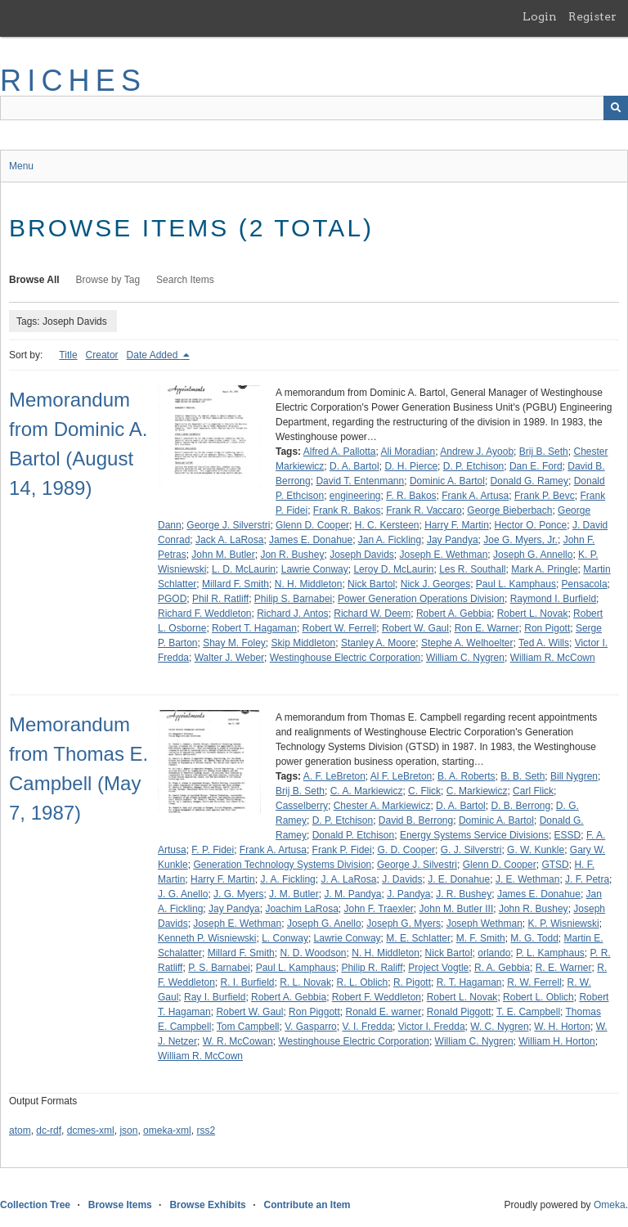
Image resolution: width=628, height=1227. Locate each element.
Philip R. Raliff (371, 967)
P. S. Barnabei (219, 967)
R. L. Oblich (362, 982)
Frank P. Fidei (342, 850)
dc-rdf (48, 1130)
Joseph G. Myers (403, 923)
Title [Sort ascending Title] (68, 355)
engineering (355, 495)
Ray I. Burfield (214, 997)
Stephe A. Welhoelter (467, 643)
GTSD (554, 864)
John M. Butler (222, 554)
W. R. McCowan (238, 1041)
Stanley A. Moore (378, 643)
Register (592, 16)
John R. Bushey (533, 909)
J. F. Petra (587, 879)
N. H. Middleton (309, 584)
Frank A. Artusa (475, 495)
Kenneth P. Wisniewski (207, 938)
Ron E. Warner (487, 628)
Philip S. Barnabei (293, 599)
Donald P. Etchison (353, 835)
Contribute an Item (306, 1205)
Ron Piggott (314, 1012)
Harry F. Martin (456, 525)
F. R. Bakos (411, 495)
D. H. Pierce (410, 466)
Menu (21, 166)
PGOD (172, 599)
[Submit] (615, 108)
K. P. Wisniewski (563, 923)
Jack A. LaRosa (229, 540)
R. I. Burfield (248, 982)
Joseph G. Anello (324, 923)
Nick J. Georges (435, 584)
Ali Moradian (408, 451)
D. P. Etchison (473, 466)
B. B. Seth (522, 776)
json (128, 1130)
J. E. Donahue (459, 879)
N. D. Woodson (313, 953)
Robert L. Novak (532, 613)
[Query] (314, 108)
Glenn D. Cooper (312, 525)
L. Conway (285, 938)
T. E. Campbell (528, 1012)
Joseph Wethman (484, 923)
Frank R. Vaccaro (423, 510)
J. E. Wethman (527, 879)
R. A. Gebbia (502, 967)
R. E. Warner (564, 967)
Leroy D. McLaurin (393, 569)
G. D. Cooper (406, 850)
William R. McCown (552, 657)
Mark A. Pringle (544, 569)
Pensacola (585, 584)
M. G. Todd (534, 938)
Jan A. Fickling (389, 540)
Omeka (610, 1205)
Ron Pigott (547, 628)
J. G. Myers (238, 894)
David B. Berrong (416, 820)
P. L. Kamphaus (550, 953)
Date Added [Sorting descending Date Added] (154, 355)
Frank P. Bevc (544, 495)
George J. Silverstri (228, 525)
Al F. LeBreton (401, 776)
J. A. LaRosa (348, 879)
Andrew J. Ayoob (477, 451)
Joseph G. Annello (532, 554)
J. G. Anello (183, 894)
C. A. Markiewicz (366, 791)
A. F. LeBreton (334, 776)
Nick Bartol (371, 584)
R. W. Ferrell (534, 982)
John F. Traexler (378, 909)
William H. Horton (556, 1041)
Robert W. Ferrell (340, 628)
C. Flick (424, 791)
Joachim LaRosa (301, 909)
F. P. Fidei (212, 850)
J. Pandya (408, 894)
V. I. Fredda (367, 1026)
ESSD (567, 835)
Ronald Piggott (459, 1012)
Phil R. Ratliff (220, 599)
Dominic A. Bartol (447, 481)
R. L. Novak (305, 982)
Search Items (185, 279)
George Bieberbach (509, 510)
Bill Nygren (574, 776)
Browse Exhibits (207, 1205)
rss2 (205, 1130)
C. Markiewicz (477, 791)
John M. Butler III (456, 909)
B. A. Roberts (466, 776)
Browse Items (120, 1205)
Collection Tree (35, 1205)
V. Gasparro (311, 1026)
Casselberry (302, 805)
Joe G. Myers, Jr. (520, 540)
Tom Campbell (248, 1026)
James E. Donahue (310, 540)
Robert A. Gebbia (453, 613)
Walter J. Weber (229, 657)
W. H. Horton (562, 1026)
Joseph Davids (362, 554)
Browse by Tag (108, 279)
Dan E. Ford (536, 466)
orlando (494, 953)
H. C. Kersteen (387, 525)
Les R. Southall (472, 569)
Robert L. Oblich (538, 997)
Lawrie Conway (314, 569)
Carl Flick (533, 791)
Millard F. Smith (235, 584)
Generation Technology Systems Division (282, 864)
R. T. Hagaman (469, 982)
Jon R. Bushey (292, 554)
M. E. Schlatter (418, 938)
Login (540, 16)
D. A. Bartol (354, 466)
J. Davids (402, 879)
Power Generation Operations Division (421, 599)
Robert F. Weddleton (376, 997)
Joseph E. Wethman (444, 554)
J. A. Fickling (287, 879)
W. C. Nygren (499, 1026)
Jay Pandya (452, 540)
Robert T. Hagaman (254, 628)
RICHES (73, 80)
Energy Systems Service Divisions (474, 835)
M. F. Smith (480, 938)
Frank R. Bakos (347, 510)
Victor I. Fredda (431, 1026)
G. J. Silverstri (471, 850)
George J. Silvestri (417, 864)
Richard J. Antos (292, 613)
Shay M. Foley (234, 643)
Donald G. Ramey (529, 481)
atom (20, 1130)
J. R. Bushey (463, 894)
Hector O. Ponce (531, 525)
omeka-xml (167, 1130)
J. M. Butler (294, 894)
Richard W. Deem (372, 613)
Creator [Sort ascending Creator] (102, 355)
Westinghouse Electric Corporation (345, 657)
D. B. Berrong (520, 805)
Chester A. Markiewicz (382, 805)
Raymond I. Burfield (553, 599)
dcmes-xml (90, 1130)
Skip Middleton (303, 643)
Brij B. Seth (543, 451)
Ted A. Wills (543, 643)
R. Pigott (412, 982)
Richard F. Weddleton (205, 613)
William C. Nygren (465, 657)
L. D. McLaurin (244, 569)
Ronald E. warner (383, 1012)
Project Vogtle (438, 967)
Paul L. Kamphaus (516, 584)
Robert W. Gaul (415, 628)
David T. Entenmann (360, 481)
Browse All (34, 279)
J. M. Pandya (352, 894)
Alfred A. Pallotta (339, 451)
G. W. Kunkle (535, 850)
